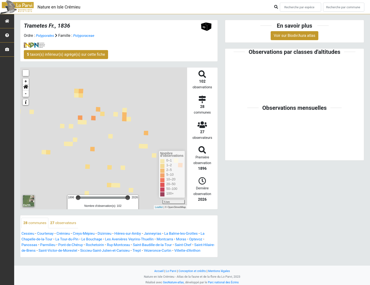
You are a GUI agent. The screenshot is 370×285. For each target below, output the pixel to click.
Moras (188, 239)
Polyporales (45, 35)
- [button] (26, 94)
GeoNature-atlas (173, 282)
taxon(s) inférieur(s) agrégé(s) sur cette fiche (66, 54)
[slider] (78, 197)
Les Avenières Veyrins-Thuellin (134, 239)
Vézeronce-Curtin (175, 250)
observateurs (64, 223)
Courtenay (46, 233)
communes (35, 223)
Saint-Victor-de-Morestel (71, 250)
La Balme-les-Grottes (187, 233)
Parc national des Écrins (224, 282)
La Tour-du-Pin (69, 239)
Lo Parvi (170, 271)
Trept (153, 250)
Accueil (158, 271)
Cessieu (28, 233)
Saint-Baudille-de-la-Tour (157, 245)
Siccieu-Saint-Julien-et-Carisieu (120, 250)
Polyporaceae (85, 35)
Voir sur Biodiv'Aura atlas (294, 35)
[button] (26, 88)
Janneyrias (158, 233)
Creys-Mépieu (86, 233)
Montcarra (171, 239)
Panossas (29, 245)
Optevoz (203, 239)
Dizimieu (108, 233)
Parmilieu (49, 245)
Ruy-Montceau (122, 245)
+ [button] (26, 81)
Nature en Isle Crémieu (59, 6)
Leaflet (159, 207)
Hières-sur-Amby (132, 233)
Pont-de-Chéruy (72, 245)
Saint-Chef (189, 245)
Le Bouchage (95, 239)
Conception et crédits (192, 271)
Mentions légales (220, 271)
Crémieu (65, 233)
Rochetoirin (97, 245)
